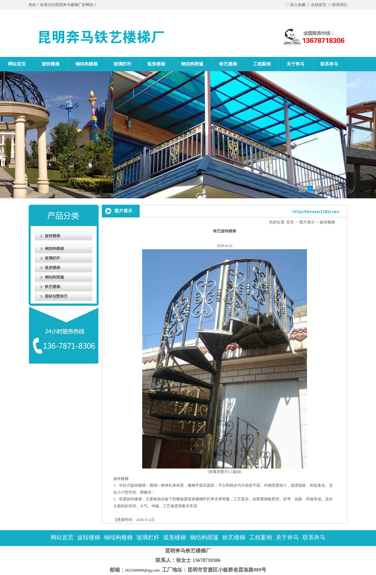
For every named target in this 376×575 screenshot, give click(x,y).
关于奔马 (295, 64)
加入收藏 (297, 5)
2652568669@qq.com (140, 570)
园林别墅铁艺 (56, 296)
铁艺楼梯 (228, 64)
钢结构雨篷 (192, 64)
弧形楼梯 (156, 64)
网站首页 (17, 64)
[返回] (236, 471)
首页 (290, 222)
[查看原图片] (218, 471)
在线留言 (318, 5)
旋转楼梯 (50, 64)
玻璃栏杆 (122, 64)
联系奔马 (329, 64)
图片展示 (307, 222)
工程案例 (262, 64)
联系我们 (339, 5)
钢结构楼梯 (86, 64)
